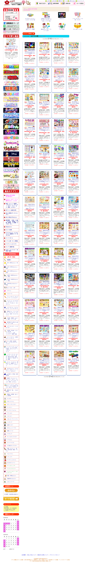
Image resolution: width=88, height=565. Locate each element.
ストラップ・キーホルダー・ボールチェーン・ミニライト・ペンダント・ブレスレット (12, 302)
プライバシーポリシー (55, 554)
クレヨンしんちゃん (11, 459)
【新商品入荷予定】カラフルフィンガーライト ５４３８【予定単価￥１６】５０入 (29, 52)
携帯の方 (60, 1)
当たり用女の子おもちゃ (11, 217)
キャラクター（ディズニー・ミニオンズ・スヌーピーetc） (30, 19)
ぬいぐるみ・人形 (11, 287)
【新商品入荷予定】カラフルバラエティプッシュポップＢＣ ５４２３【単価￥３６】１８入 (29, 78)
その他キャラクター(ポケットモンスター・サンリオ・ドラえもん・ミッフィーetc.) (46, 20)
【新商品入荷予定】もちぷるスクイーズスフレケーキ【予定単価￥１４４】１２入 (73, 181)
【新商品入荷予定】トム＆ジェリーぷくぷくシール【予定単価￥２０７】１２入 (29, 232)
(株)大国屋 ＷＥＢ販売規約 (10, 508)
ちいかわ (9, 398)
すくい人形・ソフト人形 (77, 29)
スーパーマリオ (10, 442)
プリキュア (9, 433)
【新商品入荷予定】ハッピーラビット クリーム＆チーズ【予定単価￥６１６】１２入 (59, 309)
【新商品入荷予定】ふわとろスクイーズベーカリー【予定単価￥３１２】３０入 (59, 258)
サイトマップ (80, 1)
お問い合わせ (72, 1)
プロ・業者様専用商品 (11, 254)
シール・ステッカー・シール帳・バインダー (77, 19)
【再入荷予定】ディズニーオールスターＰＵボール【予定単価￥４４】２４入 (73, 77)
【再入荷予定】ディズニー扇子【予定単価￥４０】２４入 (44, 77)
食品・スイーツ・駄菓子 (30, 29)
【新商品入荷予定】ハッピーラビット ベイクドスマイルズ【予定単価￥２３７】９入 (44, 232)
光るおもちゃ (9, 226)
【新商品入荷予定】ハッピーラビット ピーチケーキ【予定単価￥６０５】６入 (29, 309)
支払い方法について (31, 554)
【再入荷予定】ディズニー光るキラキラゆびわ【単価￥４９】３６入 (59, 103)
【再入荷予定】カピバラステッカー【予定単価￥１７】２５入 (44, 52)
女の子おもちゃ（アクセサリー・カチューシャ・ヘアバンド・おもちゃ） (12, 370)
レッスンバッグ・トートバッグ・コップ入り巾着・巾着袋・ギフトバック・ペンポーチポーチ (12, 349)
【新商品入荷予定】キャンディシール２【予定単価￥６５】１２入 (29, 129)
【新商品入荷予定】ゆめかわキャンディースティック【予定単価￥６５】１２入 (44, 129)
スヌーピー (9, 416)
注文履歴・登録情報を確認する (11, 494)
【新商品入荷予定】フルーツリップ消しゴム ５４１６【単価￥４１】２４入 (59, 78)
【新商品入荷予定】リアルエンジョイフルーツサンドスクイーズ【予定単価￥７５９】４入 (59, 360)
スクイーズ (9, 293)
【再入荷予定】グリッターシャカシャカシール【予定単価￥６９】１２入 (59, 129)
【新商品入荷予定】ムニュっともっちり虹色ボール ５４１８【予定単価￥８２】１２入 (59, 155)
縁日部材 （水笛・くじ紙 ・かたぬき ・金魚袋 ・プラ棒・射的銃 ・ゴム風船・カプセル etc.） (12, 222)
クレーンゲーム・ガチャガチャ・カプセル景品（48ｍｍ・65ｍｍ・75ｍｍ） (12, 386)
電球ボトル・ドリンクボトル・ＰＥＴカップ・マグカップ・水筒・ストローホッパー (12, 313)
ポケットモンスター (11, 404)
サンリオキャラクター (12, 436)
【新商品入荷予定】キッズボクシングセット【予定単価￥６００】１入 (73, 283)
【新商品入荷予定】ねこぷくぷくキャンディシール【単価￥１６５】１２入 (29, 206)
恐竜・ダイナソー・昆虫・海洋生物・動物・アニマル (12, 450)
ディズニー (9, 407)
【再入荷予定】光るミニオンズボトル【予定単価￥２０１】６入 (59, 206)
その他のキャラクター (12, 445)
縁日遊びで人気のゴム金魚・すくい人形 (12, 323)
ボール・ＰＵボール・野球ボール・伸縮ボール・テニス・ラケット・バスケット (12, 364)
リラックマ (9, 456)
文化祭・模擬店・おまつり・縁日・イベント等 (12, 318)
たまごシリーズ (10, 481)
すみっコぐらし (10, 401)
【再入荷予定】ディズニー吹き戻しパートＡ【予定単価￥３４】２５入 (59, 52)
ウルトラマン (10, 453)
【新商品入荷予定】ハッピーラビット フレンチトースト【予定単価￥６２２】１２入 (29, 335)
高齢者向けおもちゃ (11, 478)
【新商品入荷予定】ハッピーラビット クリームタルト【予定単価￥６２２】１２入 (73, 309)
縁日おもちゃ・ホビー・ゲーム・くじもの (46, 30)
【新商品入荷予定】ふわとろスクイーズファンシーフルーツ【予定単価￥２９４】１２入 (29, 258)
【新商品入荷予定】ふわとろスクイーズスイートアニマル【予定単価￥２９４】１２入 (73, 232)
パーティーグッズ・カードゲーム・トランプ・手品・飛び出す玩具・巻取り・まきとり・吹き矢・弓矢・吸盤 (12, 357)
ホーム (25, 9)
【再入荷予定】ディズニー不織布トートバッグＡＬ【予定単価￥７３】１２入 (29, 155)
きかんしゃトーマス (11, 427)
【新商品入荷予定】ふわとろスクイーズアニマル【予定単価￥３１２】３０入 (44, 257)
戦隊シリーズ (10, 430)
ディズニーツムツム (11, 410)
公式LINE (54, 1)
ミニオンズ (9, 422)
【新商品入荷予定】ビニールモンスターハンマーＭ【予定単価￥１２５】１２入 (44, 181)
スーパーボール (9, 238)
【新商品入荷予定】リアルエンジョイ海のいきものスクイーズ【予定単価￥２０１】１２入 (73, 206)
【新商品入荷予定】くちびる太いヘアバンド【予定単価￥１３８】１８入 (59, 180)
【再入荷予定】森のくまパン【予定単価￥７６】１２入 (44, 155)
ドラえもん (9, 439)
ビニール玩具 (9, 229)
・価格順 (40, 36)
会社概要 (6, 506)
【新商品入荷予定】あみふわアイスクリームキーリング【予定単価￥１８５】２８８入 (44, 206)
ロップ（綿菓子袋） (10, 246)
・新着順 (43, 36)
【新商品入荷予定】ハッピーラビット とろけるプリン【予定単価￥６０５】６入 (44, 309)
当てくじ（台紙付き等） (11, 210)
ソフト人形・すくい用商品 (12, 241)
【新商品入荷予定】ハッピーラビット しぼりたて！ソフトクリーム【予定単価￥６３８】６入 (29, 360)
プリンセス (9, 413)
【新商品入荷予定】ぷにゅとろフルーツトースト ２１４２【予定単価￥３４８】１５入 (74, 258)
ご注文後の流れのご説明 (9, 509)
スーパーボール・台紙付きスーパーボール (12, 337)
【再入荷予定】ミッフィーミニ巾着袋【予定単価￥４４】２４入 (29, 103)
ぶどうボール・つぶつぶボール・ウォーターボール (12, 308)
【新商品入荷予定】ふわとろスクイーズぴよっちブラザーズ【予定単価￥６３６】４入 (59, 335)
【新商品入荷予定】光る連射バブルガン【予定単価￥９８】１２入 (73, 155)
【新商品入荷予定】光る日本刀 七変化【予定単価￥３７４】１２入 (29, 283)
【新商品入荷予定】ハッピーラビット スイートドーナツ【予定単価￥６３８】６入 (73, 335)
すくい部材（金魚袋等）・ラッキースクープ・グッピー (12, 342)
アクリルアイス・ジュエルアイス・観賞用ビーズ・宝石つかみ (12, 234)
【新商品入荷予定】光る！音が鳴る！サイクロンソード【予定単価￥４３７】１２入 (59, 283)
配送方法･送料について (43, 554)
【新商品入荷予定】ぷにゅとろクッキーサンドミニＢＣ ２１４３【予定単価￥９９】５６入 (11, 47)
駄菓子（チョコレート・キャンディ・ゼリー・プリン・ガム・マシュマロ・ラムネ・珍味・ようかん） (12, 380)
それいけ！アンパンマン (12, 419)
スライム (9, 290)
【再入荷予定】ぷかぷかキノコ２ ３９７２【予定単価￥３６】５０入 (73, 52)
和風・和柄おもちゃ (11, 475)
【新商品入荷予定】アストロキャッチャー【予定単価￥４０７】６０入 (44, 283)
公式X (48, 1)
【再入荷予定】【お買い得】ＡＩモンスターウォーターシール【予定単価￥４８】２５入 (44, 103)
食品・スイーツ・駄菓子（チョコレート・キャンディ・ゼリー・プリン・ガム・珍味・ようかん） (12, 205)
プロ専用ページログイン (9, 510)
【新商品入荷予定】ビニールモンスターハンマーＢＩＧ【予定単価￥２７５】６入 (59, 232)
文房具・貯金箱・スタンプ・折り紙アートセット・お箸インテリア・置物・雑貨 (12, 332)
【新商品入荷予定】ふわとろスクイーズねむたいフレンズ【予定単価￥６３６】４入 (44, 335)
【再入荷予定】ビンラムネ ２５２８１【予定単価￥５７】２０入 (73, 103)
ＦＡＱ (66, 1)
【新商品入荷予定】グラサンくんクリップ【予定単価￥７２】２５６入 (73, 129)
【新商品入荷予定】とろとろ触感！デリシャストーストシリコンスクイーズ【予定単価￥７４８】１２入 (44, 360)
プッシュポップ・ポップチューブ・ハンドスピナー (12, 297)
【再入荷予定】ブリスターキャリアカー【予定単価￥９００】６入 (73, 360)
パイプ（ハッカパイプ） (11, 244)
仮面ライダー (10, 425)
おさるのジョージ (11, 462)
